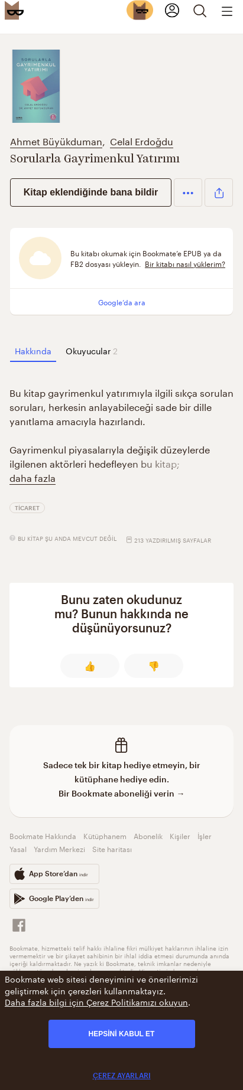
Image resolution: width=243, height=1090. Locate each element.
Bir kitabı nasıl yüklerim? (185, 263)
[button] (188, 192)
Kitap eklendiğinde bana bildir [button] (91, 192)
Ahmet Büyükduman (56, 140)
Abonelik (148, 835)
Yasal (18, 848)
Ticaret (27, 507)
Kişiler (180, 835)
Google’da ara (121, 301)
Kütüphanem (105, 835)
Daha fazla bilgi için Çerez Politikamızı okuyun (96, 1001)
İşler (204, 835)
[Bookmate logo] (14, 10)
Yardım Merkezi (59, 848)
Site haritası (112, 848)
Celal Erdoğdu (141, 140)
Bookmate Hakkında (42, 835)
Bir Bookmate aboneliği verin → (122, 793)
